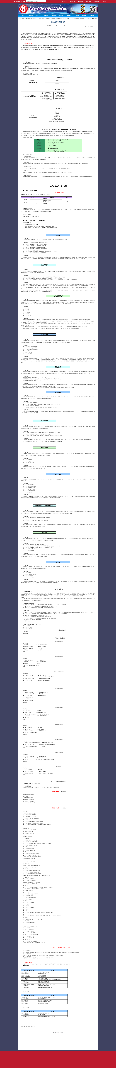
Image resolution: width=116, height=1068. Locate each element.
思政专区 (84, 15)
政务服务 (80, 1)
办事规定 (46, 15)
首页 (23, 15)
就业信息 (54, 15)
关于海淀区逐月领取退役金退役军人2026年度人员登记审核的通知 (73, 18)
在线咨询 (77, 15)
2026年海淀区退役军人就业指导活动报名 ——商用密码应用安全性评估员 (42, 18)
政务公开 (72, 1)
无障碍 (104, 1)
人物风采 (69, 15)
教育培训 (61, 15)
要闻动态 (64, 1)
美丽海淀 (96, 1)
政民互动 (88, 1)
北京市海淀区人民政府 (18, 1)
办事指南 (38, 15)
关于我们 (92, 15)
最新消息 (31, 15)
